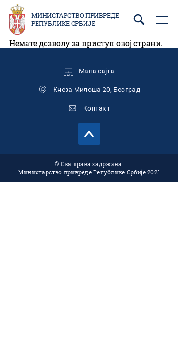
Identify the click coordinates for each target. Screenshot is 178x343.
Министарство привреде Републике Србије (75, 19)
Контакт (96, 108)
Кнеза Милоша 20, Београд (96, 89)
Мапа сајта (96, 71)
